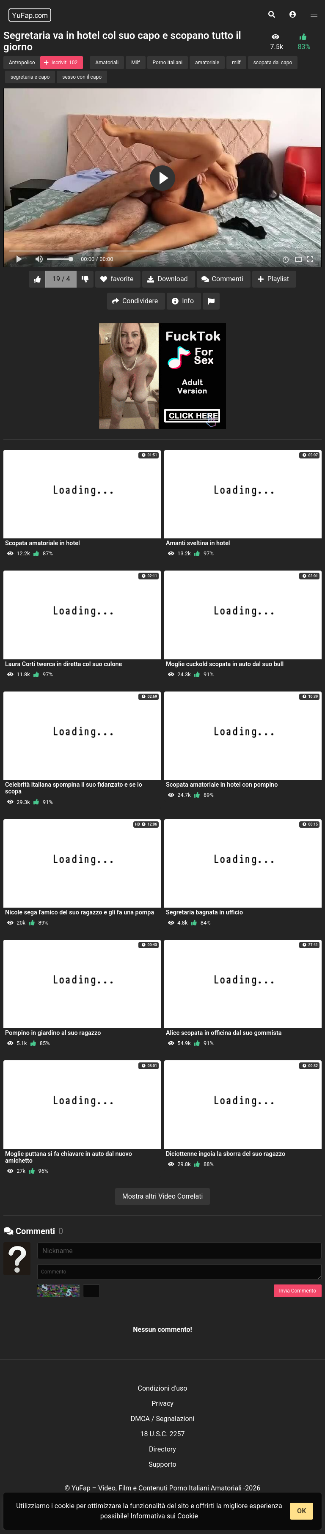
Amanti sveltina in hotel (198, 543)
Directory (162, 1449)
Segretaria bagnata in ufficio (204, 912)
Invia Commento (297, 1291)
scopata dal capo (272, 63)
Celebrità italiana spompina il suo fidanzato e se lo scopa (73, 788)
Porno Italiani (167, 63)
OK (301, 1511)
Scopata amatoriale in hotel (42, 543)
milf (236, 63)
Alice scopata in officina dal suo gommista (223, 1033)
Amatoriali (106, 63)
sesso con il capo (82, 77)
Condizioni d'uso (162, 1388)
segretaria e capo (30, 77)
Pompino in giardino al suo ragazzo (53, 1033)
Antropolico (22, 63)
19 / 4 (61, 279)
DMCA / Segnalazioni (163, 1419)
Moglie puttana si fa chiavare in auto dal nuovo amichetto (68, 1157)
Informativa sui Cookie (164, 1516)
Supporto (162, 1464)
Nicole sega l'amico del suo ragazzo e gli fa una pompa (79, 912)
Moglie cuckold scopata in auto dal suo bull (225, 664)
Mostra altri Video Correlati (162, 1196)
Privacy (162, 1404)
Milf (135, 63)
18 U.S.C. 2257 (162, 1434)
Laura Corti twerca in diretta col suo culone (63, 664)
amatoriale (207, 63)
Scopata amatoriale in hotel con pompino (222, 784)
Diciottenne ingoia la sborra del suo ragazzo (225, 1154)
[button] (293, 14)
